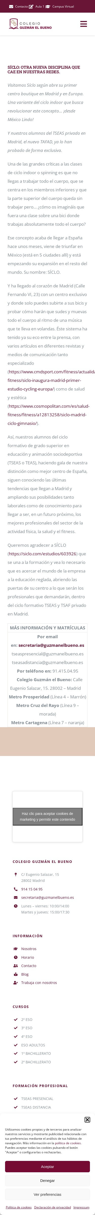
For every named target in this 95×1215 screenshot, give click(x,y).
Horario (27, 957)
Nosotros (28, 948)
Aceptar (47, 1166)
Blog (25, 974)
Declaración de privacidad (52, 1207)
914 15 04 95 (32, 889)
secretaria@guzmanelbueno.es (51, 645)
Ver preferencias (47, 1194)
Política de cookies (19, 1207)
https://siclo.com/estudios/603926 (42, 554)
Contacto (28, 965)
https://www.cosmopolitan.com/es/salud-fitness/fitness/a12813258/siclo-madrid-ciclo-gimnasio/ (48, 414)
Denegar (47, 1180)
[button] (87, 1119)
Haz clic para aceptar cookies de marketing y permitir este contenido (47, 816)
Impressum (81, 1207)
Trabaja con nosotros (39, 982)
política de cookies (68, 1143)
